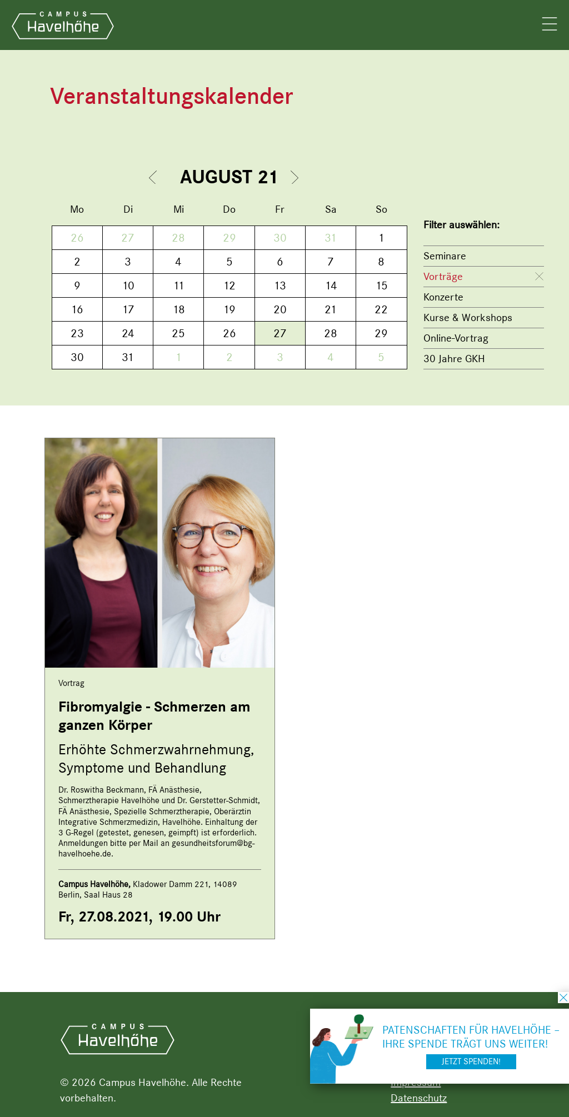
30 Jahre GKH (454, 358)
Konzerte (443, 296)
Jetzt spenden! (471, 1061)
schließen (563, 997)
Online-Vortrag (455, 338)
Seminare (444, 255)
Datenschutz (419, 1097)
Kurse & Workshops (467, 317)
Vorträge (443, 276)
